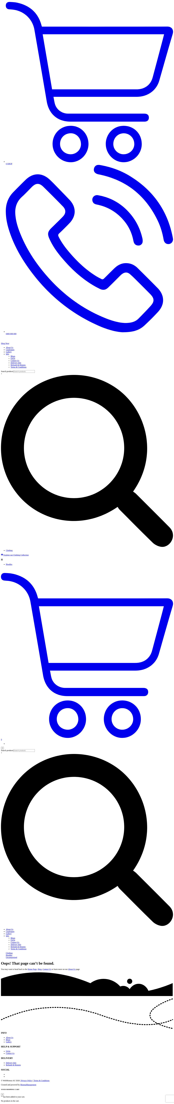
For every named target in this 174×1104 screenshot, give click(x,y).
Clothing (9, 550)
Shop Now (5, 343)
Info (7, 354)
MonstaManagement (28, 1085)
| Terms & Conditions (41, 1081)
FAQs (13, 358)
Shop (40, 969)
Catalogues (10, 350)
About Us (9, 348)
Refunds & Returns (18, 365)
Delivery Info (16, 363)
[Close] (2, 748)
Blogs (13, 356)
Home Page (32, 969)
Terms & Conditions (18, 367)
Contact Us (15, 361)
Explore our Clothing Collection (15, 555)
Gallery (9, 352)
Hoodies (9, 564)
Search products (7, 371)
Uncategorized (11, 957)
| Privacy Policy (26, 1081)
